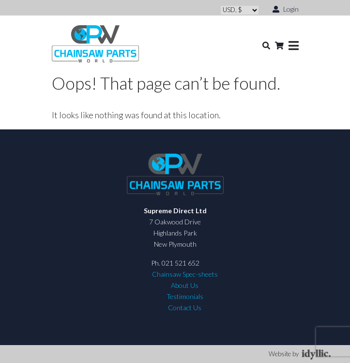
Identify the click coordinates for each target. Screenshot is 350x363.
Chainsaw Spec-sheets (185, 274)
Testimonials (185, 296)
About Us (184, 285)
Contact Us (184, 307)
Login (286, 8)
